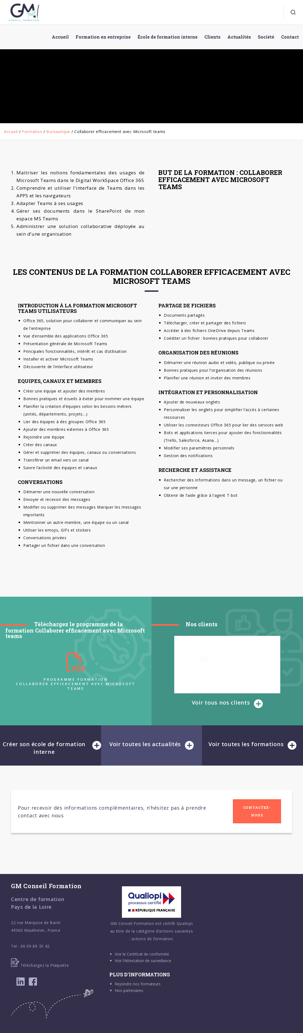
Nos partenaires (129, 990)
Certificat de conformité (148, 954)
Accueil (11, 131)
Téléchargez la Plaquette (40, 965)
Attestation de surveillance (147, 960)
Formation (32, 131)
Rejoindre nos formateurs (138, 983)
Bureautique (58, 131)
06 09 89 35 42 (35, 946)
